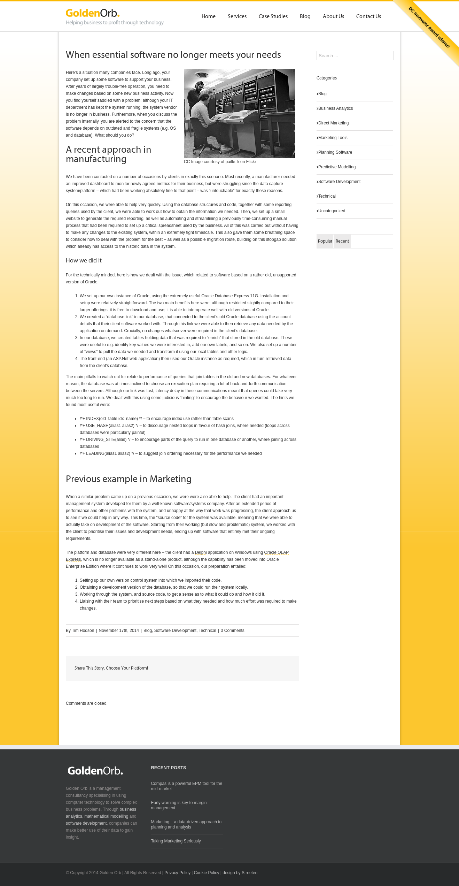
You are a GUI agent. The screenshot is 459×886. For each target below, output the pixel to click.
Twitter (237, 668)
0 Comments (232, 630)
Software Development (175, 630)
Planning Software (335, 152)
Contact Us (368, 17)
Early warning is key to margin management (179, 805)
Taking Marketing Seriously (176, 841)
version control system (136, 580)
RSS (367, 871)
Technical (207, 630)
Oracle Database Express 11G (229, 295)
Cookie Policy (206, 872)
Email (285, 668)
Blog (305, 17)
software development (86, 823)
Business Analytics (335, 108)
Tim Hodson (83, 630)
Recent (342, 241)
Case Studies (273, 17)
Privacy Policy (177, 872)
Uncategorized (331, 210)
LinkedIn (251, 668)
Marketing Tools (333, 137)
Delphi (201, 552)
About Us (333, 17)
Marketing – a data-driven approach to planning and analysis (186, 824)
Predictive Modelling (337, 167)
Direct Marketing (333, 123)
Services (237, 17)
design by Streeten (240, 872)
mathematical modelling (106, 816)
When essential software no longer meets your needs (173, 55)
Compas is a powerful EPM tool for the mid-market (186, 786)
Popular (325, 241)
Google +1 (268, 669)
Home (209, 17)
